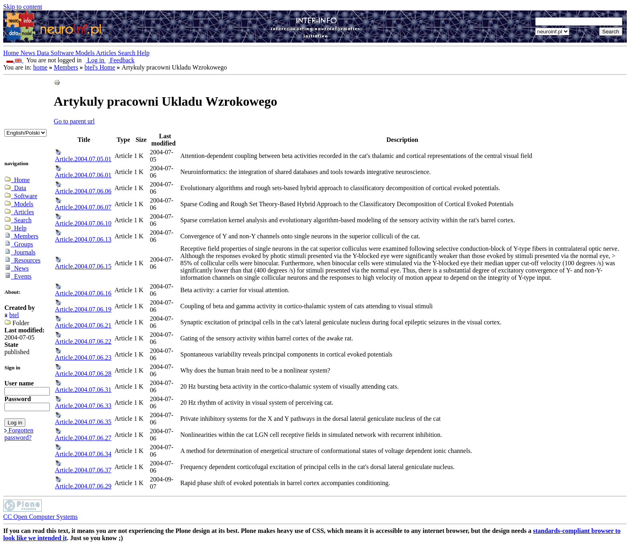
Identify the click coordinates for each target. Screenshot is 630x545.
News (28, 52)
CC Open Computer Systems (40, 516)
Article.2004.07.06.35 (83, 421)
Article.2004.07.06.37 (83, 470)
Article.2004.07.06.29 (83, 486)
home (40, 67)
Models (86, 52)
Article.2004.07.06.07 (83, 207)
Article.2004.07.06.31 (83, 389)
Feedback (120, 60)
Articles (107, 52)
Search (127, 52)
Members (66, 67)
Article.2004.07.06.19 (83, 309)
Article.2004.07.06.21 (83, 325)
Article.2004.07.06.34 (83, 454)
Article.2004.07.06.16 (83, 293)
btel (14, 314)
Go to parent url (74, 121)
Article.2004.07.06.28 (83, 373)
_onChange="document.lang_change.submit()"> (25, 133)
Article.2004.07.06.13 (83, 239)
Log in (94, 60)
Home (11, 52)
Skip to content (22, 6)
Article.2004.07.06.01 (83, 175)
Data (44, 52)
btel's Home (99, 67)
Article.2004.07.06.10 (83, 223)
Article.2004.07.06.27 (83, 437)
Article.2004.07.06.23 (83, 357)
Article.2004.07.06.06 (83, 191)
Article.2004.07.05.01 (83, 159)
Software (63, 52)
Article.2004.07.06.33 (83, 405)
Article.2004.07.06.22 (83, 341)
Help (143, 52)
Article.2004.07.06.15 (83, 266)
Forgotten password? (18, 434)
